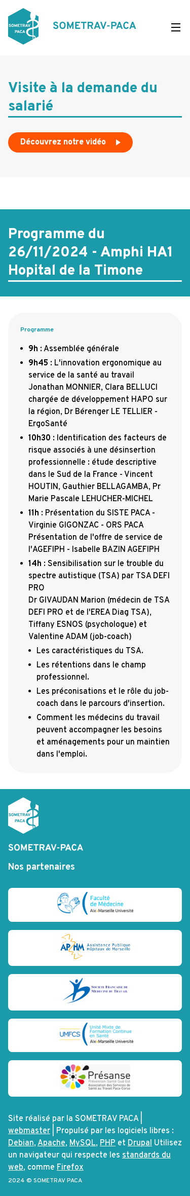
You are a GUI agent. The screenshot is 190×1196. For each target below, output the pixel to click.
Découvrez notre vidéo (71, 145)
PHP (108, 1143)
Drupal (140, 1143)
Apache (51, 1143)
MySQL (82, 1143)
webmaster (29, 1131)
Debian (21, 1143)
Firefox (70, 1168)
